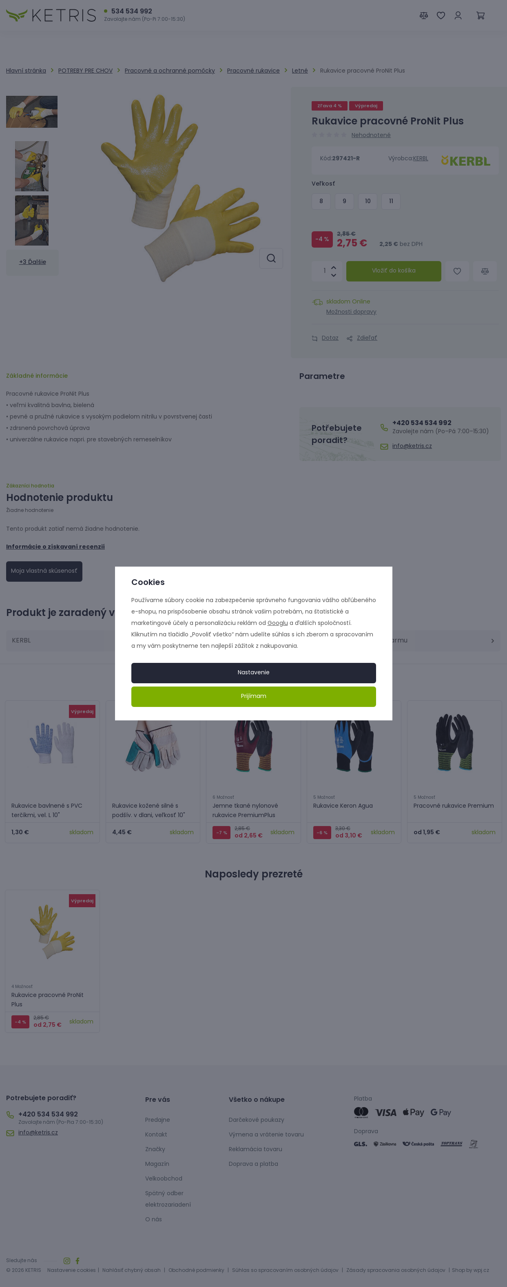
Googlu (278, 623)
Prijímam (253, 696)
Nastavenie (254, 673)
